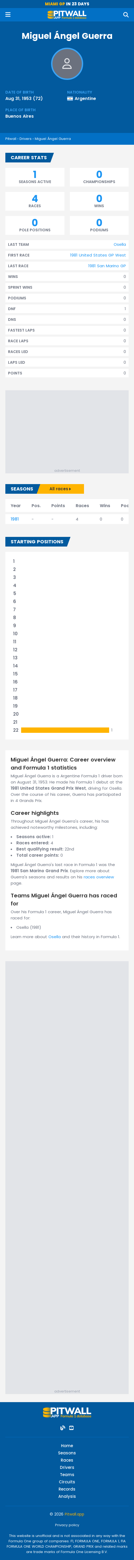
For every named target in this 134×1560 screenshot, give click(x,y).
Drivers (26, 138)
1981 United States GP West (98, 255)
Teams (67, 1474)
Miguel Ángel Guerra (53, 138)
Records (67, 1489)
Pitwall (10, 138)
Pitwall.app (74, 1514)
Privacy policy (67, 1525)
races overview (99, 877)
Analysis (67, 1496)
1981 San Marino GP (107, 266)
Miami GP (55, 4)
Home (67, 1445)
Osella (120, 244)
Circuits (67, 1482)
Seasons (67, 1453)
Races (67, 1460)
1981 (15, 519)
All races (60, 489)
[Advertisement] (69, 430)
